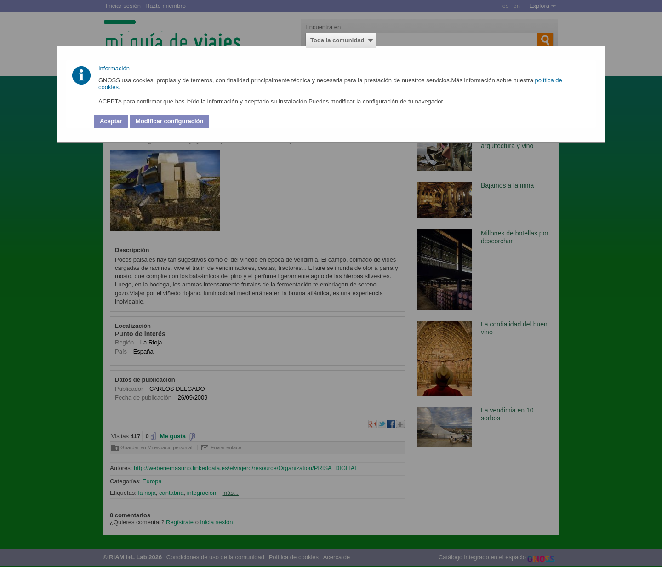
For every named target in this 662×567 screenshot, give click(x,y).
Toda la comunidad (337, 40)
